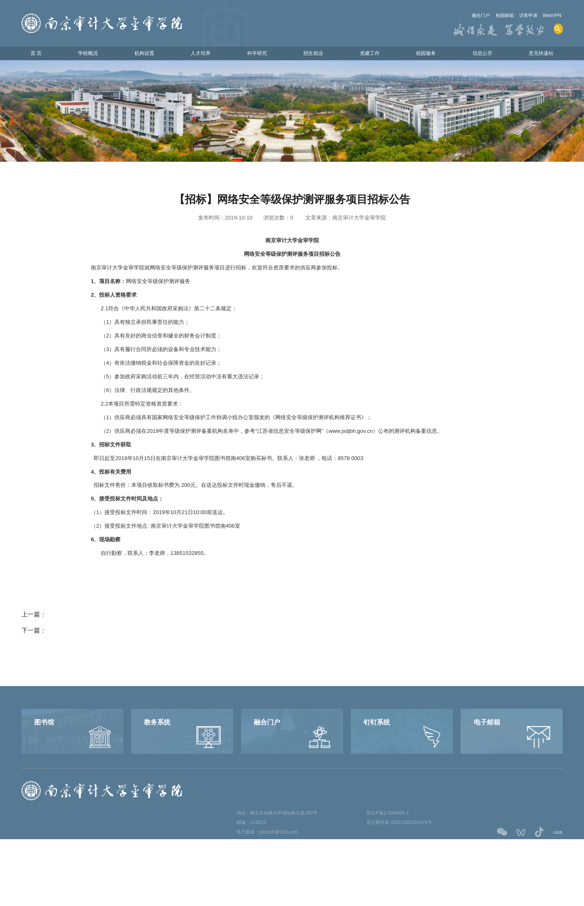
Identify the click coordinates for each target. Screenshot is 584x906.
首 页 (39, 54)
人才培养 (200, 54)
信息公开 (478, 54)
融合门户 (466, 15)
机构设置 (144, 54)
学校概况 (89, 54)
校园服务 (422, 54)
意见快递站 (536, 54)
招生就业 (311, 54)
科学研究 (256, 54)
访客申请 (522, 15)
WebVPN (550, 15)
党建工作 (367, 54)
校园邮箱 (494, 15)
